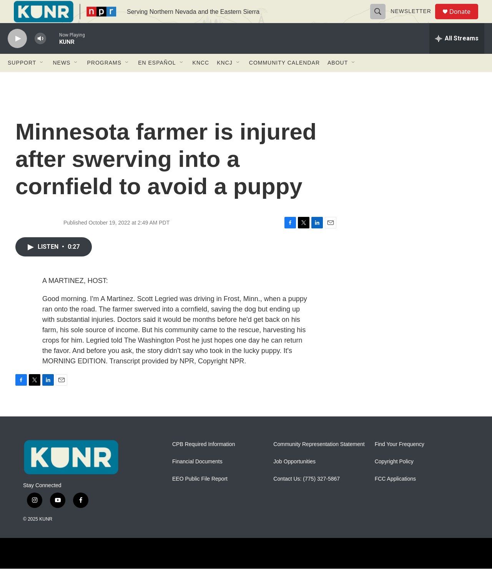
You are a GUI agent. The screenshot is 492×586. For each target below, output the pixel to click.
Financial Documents (197, 479)
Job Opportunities (294, 479)
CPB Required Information (203, 461)
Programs (104, 80)
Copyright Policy (394, 479)
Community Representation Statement (318, 461)
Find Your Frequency (399, 461)
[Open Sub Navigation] (42, 80)
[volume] (40, 56)
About (337, 80)
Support (22, 80)
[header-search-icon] (381, 20)
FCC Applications (395, 496)
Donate (465, 20)
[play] (17, 56)
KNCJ (225, 80)
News (61, 80)
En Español (157, 80)
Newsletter (414, 20)
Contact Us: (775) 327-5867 (306, 496)
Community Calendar (284, 80)
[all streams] (456, 55)
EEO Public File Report (200, 496)
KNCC (201, 80)
